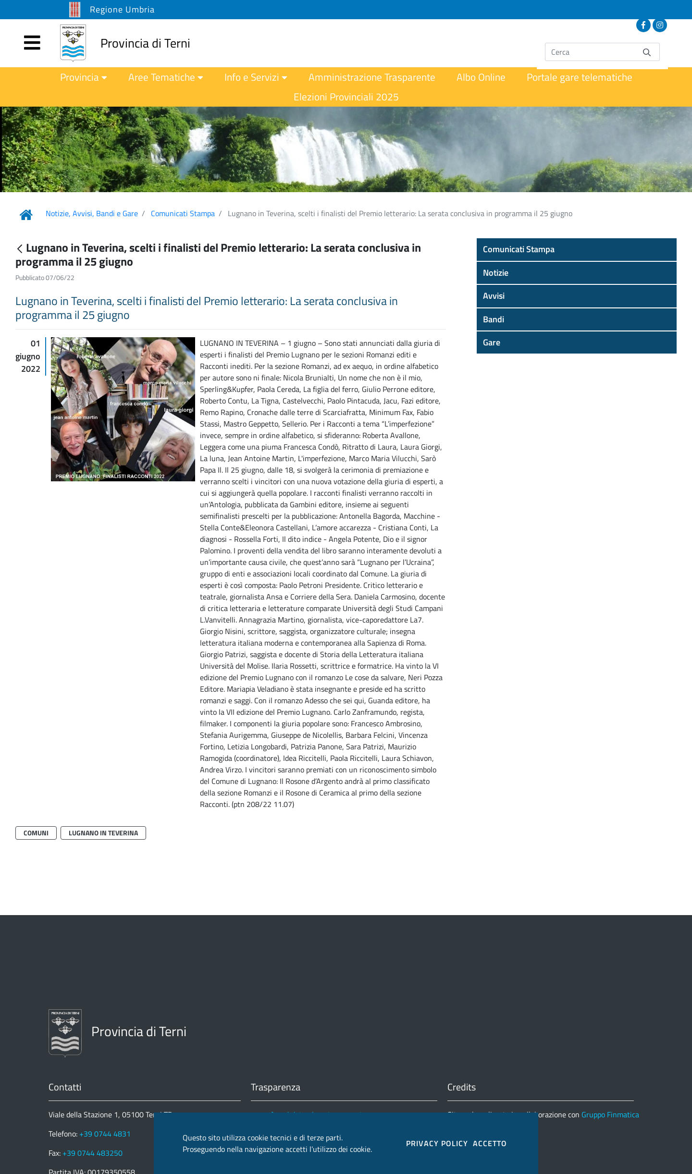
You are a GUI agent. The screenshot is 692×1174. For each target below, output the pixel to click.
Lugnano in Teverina (103, 833)
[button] (577, 249)
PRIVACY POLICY (437, 1143)
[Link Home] (26, 215)
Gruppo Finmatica (610, 1114)
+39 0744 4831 (105, 1133)
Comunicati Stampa (183, 213)
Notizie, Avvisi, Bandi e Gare (92, 213)
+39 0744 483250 (92, 1153)
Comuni (36, 833)
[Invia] (647, 51)
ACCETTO (490, 1143)
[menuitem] (83, 77)
